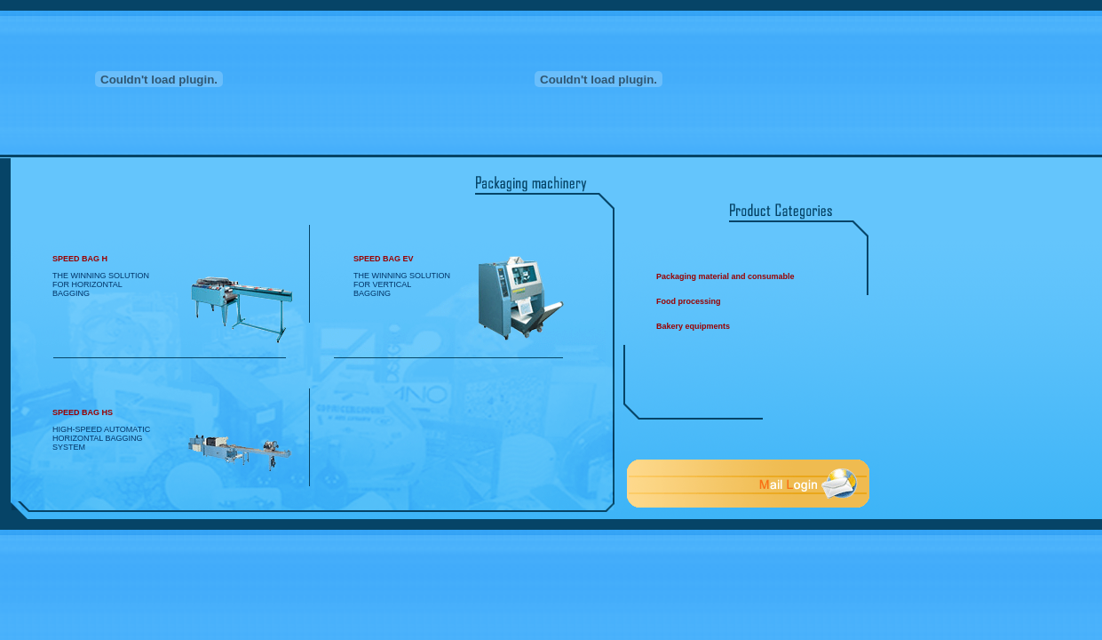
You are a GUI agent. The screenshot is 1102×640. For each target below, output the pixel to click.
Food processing (688, 301)
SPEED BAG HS (82, 412)
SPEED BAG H (79, 258)
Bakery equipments (693, 326)
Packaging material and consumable (725, 276)
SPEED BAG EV (383, 258)
